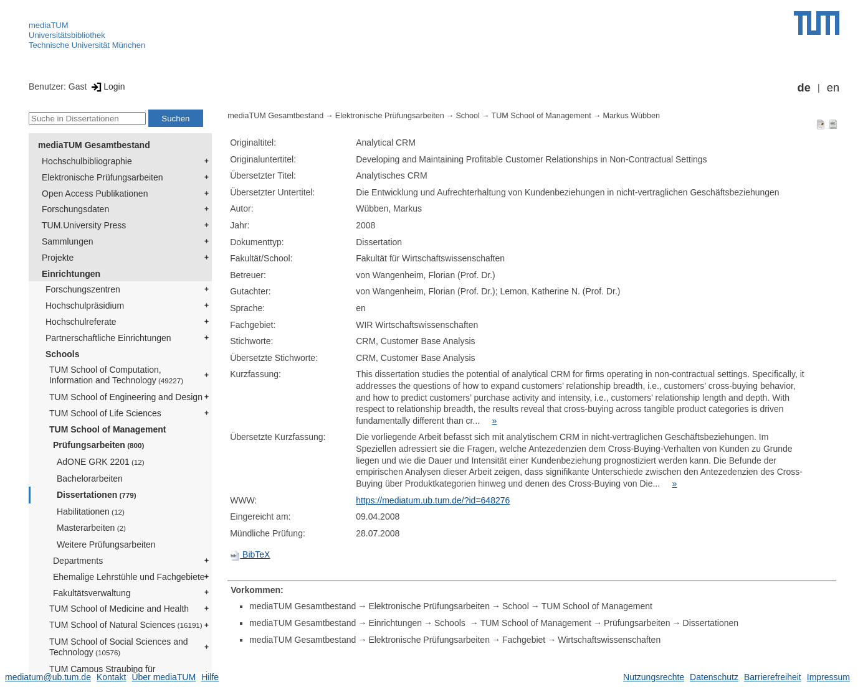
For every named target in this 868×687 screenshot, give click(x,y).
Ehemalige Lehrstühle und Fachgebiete (129, 577)
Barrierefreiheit (772, 677)
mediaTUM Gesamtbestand (94, 145)
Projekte (58, 258)
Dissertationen (96, 495)
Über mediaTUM (163, 677)
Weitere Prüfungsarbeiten (106, 544)
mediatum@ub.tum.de (48, 677)
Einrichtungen (71, 274)
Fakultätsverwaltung (92, 593)
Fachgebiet (523, 640)
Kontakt (111, 677)
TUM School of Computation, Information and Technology (116, 375)
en (833, 88)
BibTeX (250, 554)
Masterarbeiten (91, 528)
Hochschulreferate (81, 322)
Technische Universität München (87, 45)
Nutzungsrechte (653, 677)
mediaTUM (49, 25)
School (467, 115)
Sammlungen (67, 241)
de (804, 88)
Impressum (828, 677)
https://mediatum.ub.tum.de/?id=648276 (433, 500)
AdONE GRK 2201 (101, 462)
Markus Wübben (631, 115)
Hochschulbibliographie (87, 161)
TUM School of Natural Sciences (126, 625)
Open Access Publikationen (95, 194)
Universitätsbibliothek (67, 35)
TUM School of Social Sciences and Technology (118, 647)
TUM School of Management (107, 429)
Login (107, 86)
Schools (62, 354)
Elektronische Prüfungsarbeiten (102, 177)
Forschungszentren (82, 289)
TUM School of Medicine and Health (119, 609)
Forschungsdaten (75, 209)
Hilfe (210, 677)
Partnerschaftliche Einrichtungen (108, 338)
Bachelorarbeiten (90, 479)
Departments (78, 561)
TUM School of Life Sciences (105, 413)
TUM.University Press (84, 225)
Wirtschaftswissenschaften (609, 640)
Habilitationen (91, 511)
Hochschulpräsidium (84, 306)
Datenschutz (714, 677)
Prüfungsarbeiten (98, 445)
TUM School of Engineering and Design (126, 397)
